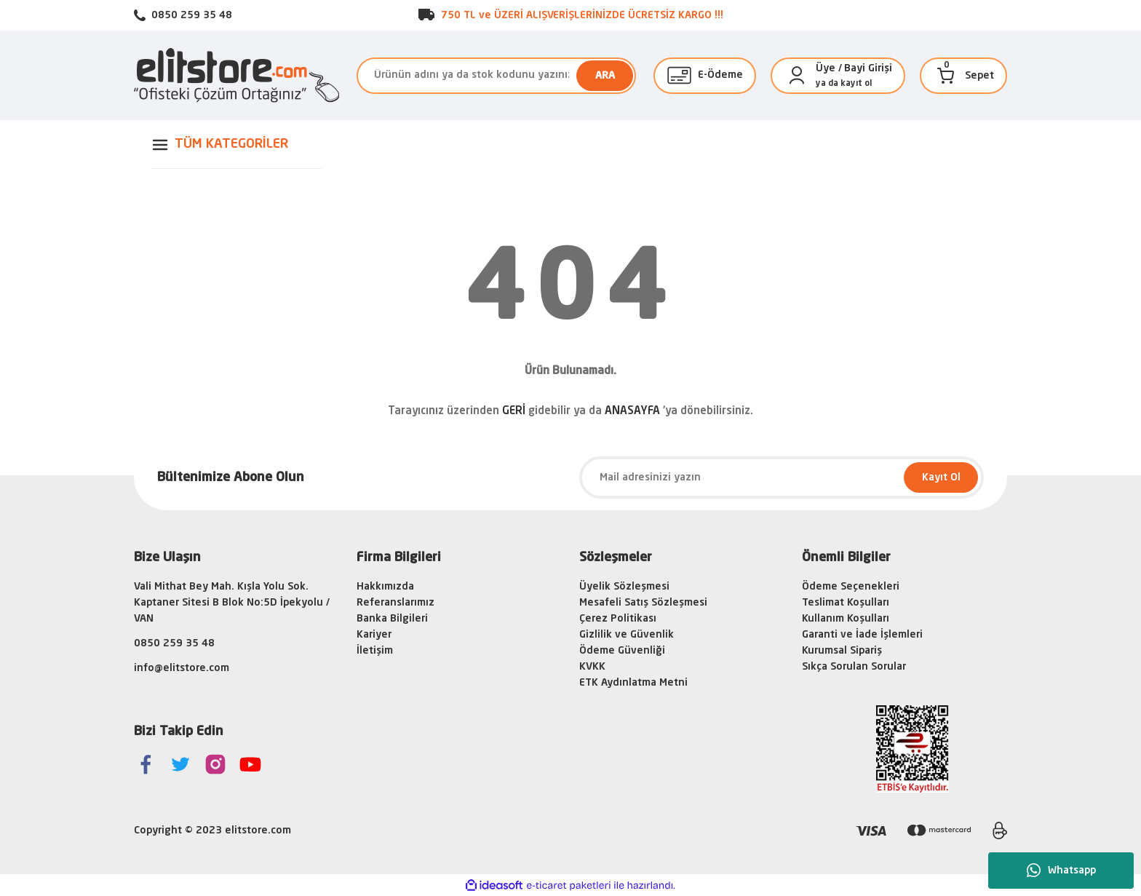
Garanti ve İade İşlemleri (862, 635)
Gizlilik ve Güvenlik (626, 635)
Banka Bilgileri (392, 619)
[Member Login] (797, 76)
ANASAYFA (632, 411)
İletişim (375, 651)
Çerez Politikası (617, 619)
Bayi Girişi (868, 68)
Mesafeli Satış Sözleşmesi (643, 603)
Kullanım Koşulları (845, 619)
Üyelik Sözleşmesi (624, 587)
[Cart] (946, 76)
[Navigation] (236, 144)
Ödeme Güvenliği (622, 651)
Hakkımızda (385, 587)
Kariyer (374, 635)
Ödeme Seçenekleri (850, 587)
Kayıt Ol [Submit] (941, 477)
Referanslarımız (395, 603)
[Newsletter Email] (781, 477)
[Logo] (236, 75)
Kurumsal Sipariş (842, 651)
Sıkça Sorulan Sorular (854, 667)
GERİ (513, 411)
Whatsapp (1061, 871)
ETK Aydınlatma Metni (633, 683)
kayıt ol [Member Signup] (856, 83)
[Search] (496, 76)
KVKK (592, 667)
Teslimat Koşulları (845, 603)
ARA (605, 76)
